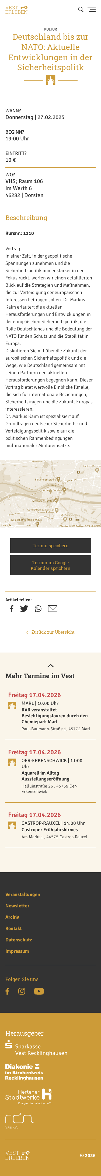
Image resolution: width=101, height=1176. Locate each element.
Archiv (12, 917)
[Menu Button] (92, 10)
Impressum (17, 951)
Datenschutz (18, 940)
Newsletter (17, 906)
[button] (50, 666)
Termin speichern (51, 545)
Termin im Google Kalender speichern (51, 565)
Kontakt (13, 928)
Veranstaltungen (22, 894)
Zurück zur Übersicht (50, 632)
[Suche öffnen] (81, 10)
